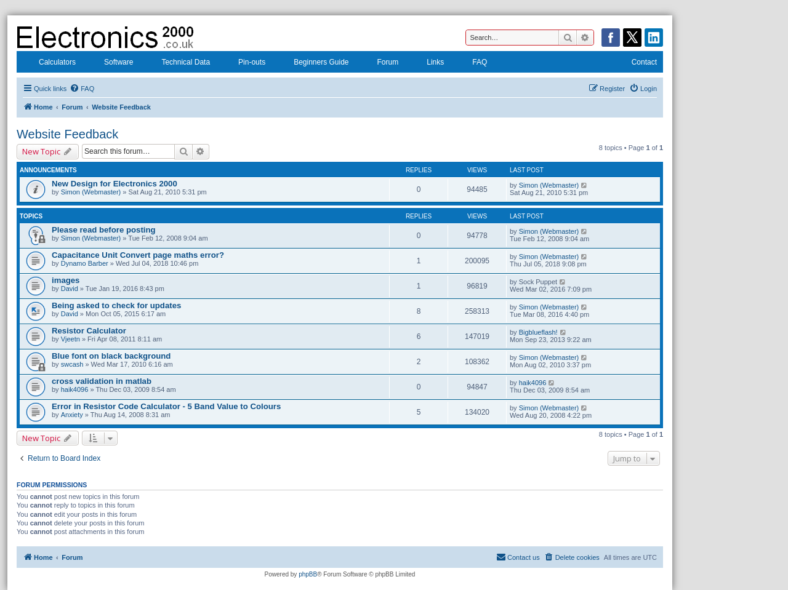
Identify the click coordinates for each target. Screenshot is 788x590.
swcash (72, 364)
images (65, 280)
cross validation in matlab (101, 381)
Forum (380, 63)
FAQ (471, 63)
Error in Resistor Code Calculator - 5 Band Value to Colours (166, 406)
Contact (636, 63)
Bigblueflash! (538, 332)
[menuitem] (82, 88)
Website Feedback (67, 134)
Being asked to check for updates (116, 305)
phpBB (308, 574)
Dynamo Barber (84, 263)
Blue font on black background (111, 356)
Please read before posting (104, 229)
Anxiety (72, 414)
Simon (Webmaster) (91, 192)
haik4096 (75, 389)
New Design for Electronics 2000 (114, 183)
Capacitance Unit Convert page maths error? (138, 255)
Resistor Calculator (89, 330)
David (69, 288)
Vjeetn (70, 339)
